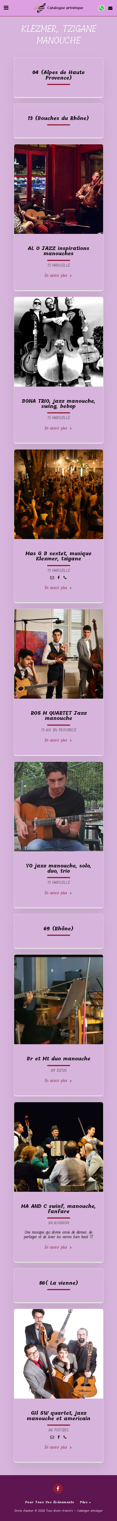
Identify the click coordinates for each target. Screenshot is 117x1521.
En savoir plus (58, 275)
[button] (6, 7)
